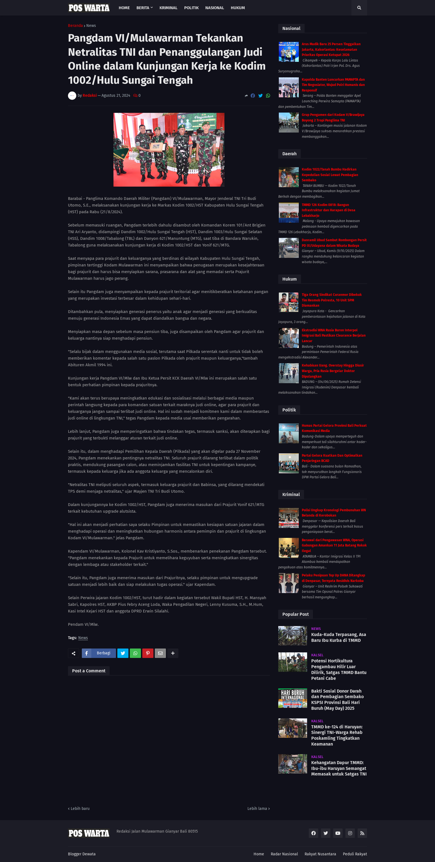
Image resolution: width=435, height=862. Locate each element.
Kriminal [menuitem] (169, 7)
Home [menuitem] (124, 7)
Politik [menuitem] (191, 7)
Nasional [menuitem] (214, 7)
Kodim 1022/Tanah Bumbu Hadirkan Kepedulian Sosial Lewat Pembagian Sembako (330, 174)
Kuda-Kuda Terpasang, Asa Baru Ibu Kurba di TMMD (338, 637)
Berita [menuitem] (142, 7)
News (91, 26)
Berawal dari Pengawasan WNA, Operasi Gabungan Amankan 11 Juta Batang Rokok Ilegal (334, 545)
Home (259, 854)
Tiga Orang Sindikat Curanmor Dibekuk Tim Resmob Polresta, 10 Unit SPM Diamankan (332, 300)
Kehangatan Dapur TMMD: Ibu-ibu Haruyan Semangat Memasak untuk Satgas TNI (339, 768)
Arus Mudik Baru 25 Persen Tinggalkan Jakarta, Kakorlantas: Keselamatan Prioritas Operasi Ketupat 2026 (331, 49)
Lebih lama (257, 808)
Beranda (75, 26)
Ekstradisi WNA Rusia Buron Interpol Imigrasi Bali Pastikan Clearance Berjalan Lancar (334, 335)
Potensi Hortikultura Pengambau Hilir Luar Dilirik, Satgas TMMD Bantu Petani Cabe (338, 669)
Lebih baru (80, 808)
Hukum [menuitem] (238, 7)
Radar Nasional (284, 854)
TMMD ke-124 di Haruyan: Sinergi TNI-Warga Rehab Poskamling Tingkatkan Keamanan (337, 735)
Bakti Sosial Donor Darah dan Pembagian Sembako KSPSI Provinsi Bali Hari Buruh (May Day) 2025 (337, 699)
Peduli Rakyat (355, 854)
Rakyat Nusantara (320, 854)
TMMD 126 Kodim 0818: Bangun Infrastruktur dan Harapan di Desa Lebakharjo (328, 210)
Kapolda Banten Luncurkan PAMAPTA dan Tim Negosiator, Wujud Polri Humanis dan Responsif (333, 85)
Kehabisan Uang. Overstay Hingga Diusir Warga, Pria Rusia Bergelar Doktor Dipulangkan (333, 370)
